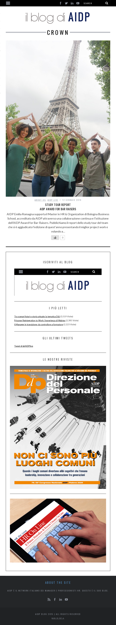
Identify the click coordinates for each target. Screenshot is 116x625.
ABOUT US (40, 200)
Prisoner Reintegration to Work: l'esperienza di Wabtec (39, 320)
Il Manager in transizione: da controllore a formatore (38, 324)
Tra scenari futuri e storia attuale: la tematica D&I (37, 316)
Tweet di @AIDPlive (23, 346)
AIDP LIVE (53, 200)
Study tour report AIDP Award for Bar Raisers (58, 207)
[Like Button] (55, 237)
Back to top (58, 618)
